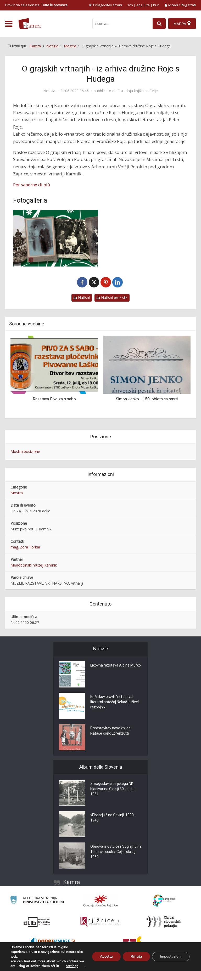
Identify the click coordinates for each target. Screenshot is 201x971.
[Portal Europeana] (164, 900)
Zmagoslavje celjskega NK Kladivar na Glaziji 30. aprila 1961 (112, 788)
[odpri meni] (8, 24)
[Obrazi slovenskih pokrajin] (164, 921)
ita (148, 5)
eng (139, 5)
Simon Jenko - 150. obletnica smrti (147, 399)
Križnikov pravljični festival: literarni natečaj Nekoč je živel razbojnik (114, 702)
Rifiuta (136, 956)
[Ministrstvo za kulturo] (37, 900)
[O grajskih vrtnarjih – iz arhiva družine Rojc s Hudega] (55, 238)
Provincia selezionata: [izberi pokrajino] (36, 5)
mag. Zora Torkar (25, 547)
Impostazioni (171, 956)
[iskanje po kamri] (122, 23)
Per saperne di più (31, 185)
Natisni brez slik (112, 297)
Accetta (106, 956)
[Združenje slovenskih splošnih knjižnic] (100, 922)
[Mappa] (182, 23)
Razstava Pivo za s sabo (54, 399)
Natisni (82, 297)
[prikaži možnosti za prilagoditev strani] (105, 5)
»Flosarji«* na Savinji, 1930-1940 (112, 817)
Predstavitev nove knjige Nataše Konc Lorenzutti (110, 730)
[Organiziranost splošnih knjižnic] (100, 900)
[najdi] (159, 23)
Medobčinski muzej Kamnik (33, 565)
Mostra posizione (25, 451)
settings (72, 966)
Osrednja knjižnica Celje (138, 90)
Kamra (71, 882)
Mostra (16, 492)
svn (130, 5)
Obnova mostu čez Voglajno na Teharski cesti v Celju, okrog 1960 (116, 851)
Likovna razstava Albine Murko (115, 665)
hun (156, 5)
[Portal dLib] (37, 921)
